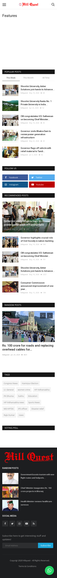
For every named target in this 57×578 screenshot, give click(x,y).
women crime (24, 389)
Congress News (11, 383)
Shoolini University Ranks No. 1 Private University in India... (36, 103)
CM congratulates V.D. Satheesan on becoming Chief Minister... (37, 118)
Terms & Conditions (27, 566)
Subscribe (46, 545)
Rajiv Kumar (9, 415)
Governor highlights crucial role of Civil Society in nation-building (37, 239)
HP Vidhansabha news (14, 402)
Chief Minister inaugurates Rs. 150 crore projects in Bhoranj (36, 489)
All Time (45, 77)
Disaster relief (37, 408)
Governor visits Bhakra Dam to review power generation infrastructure (36, 134)
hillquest (24, 93)
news (21, 415)
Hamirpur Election (30, 383)
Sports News (34, 402)
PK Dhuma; (9, 396)
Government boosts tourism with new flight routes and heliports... (37, 476)
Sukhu (21, 396)
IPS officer (22, 408)
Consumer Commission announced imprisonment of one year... (37, 286)
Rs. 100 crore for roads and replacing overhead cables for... (28, 347)
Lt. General (9, 389)
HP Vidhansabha (41, 389)
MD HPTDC (9, 408)
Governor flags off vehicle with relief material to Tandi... (36, 150)
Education (32, 396)
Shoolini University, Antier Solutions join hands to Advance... (38, 88)
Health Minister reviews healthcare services (36, 503)
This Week (11, 77)
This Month (28, 77)
